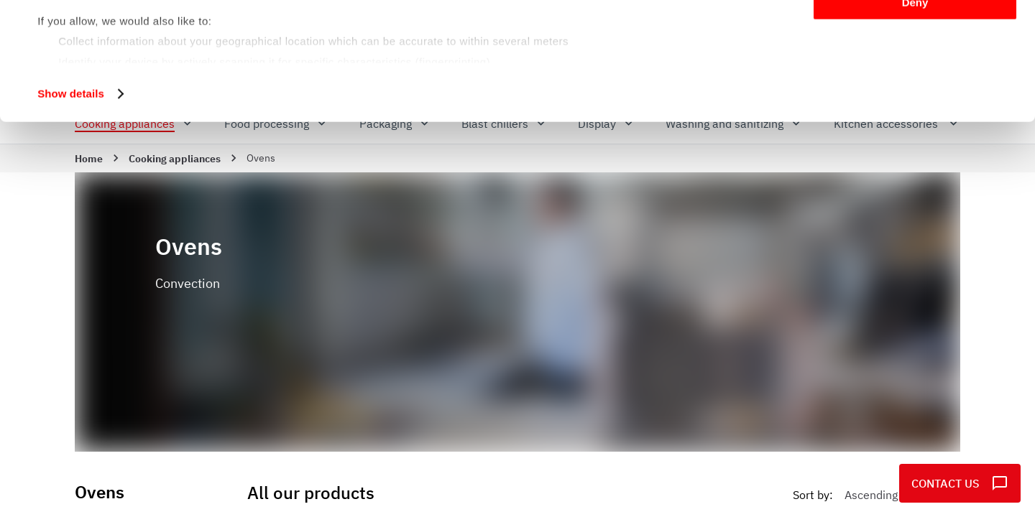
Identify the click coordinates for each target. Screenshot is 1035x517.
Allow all (915, 35)
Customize (916, 78)
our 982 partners (125, 52)
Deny (915, 119)
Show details (70, 211)
